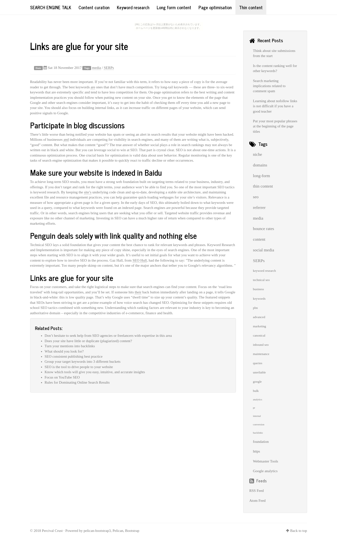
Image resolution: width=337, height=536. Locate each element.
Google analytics (265, 471)
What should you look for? (64, 351)
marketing (259, 326)
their (138, 292)
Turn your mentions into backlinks (70, 346)
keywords (259, 298)
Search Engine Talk (50, 7)
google (257, 381)
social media (263, 250)
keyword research (264, 270)
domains (260, 165)
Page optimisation (215, 7)
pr (254, 407)
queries (257, 363)
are (93, 87)
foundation (261, 442)
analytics (257, 399)
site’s (88, 192)
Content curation (94, 7)
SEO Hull (140, 260)
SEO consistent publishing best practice (74, 356)
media (96, 68)
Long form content (174, 7)
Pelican (117, 531)
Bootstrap (132, 531)
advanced (259, 317)
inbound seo (261, 344)
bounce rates (263, 228)
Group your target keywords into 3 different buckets (83, 361)
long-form (261, 175)
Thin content (251, 7)
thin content (263, 186)
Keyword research (133, 7)
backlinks (258, 432)
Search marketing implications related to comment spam (269, 86)
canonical (259, 335)
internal (257, 416)
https (256, 451)
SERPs (109, 68)
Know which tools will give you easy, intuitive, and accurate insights (95, 372)
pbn (255, 308)
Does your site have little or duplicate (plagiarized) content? (88, 341)
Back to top (298, 531)
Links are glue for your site (79, 46)
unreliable (259, 372)
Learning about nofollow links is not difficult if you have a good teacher (275, 106)
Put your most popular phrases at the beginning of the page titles (275, 126)
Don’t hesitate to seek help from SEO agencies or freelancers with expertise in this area (108, 336)
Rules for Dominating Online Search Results (77, 382)
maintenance (261, 354)
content (259, 239)
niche (257, 154)
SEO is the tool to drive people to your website (79, 367)
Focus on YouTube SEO (62, 377)
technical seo (261, 280)
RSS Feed (256, 491)
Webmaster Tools (265, 461)
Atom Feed (257, 501)
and (66, 139)
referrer (259, 207)
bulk (256, 391)
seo (256, 197)
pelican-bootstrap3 (97, 531)
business (258, 289)
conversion (258, 424)
